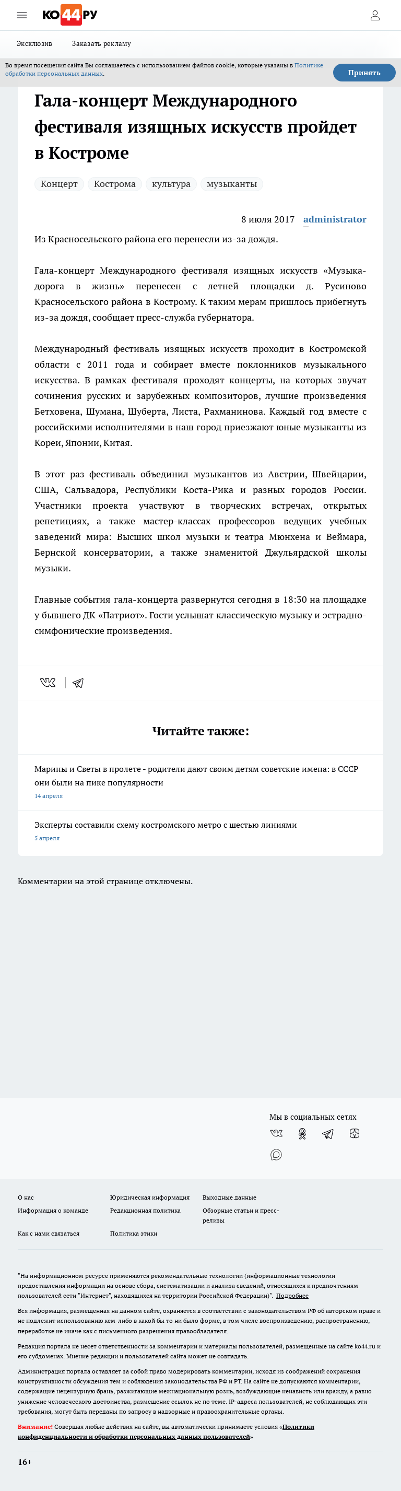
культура (171, 184)
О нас (26, 1197)
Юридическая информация (150, 1197)
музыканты (232, 184)
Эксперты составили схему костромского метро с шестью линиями (200, 832)
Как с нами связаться (48, 1233)
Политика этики (133, 1233)
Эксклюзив (34, 43)
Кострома (115, 184)
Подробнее (292, 1295)
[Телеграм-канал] (328, 1133)
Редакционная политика (145, 1210)
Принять (364, 72)
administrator (335, 219)
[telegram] (81, 682)
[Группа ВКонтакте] (276, 1133)
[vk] (49, 682)
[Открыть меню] (21, 15)
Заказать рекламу (101, 43)
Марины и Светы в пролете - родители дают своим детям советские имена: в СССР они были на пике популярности (200, 783)
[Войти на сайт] (374, 15)
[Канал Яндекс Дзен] (354, 1133)
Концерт (59, 184)
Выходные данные (229, 1197)
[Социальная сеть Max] (276, 1154)
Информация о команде (53, 1210)
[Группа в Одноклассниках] (302, 1133)
